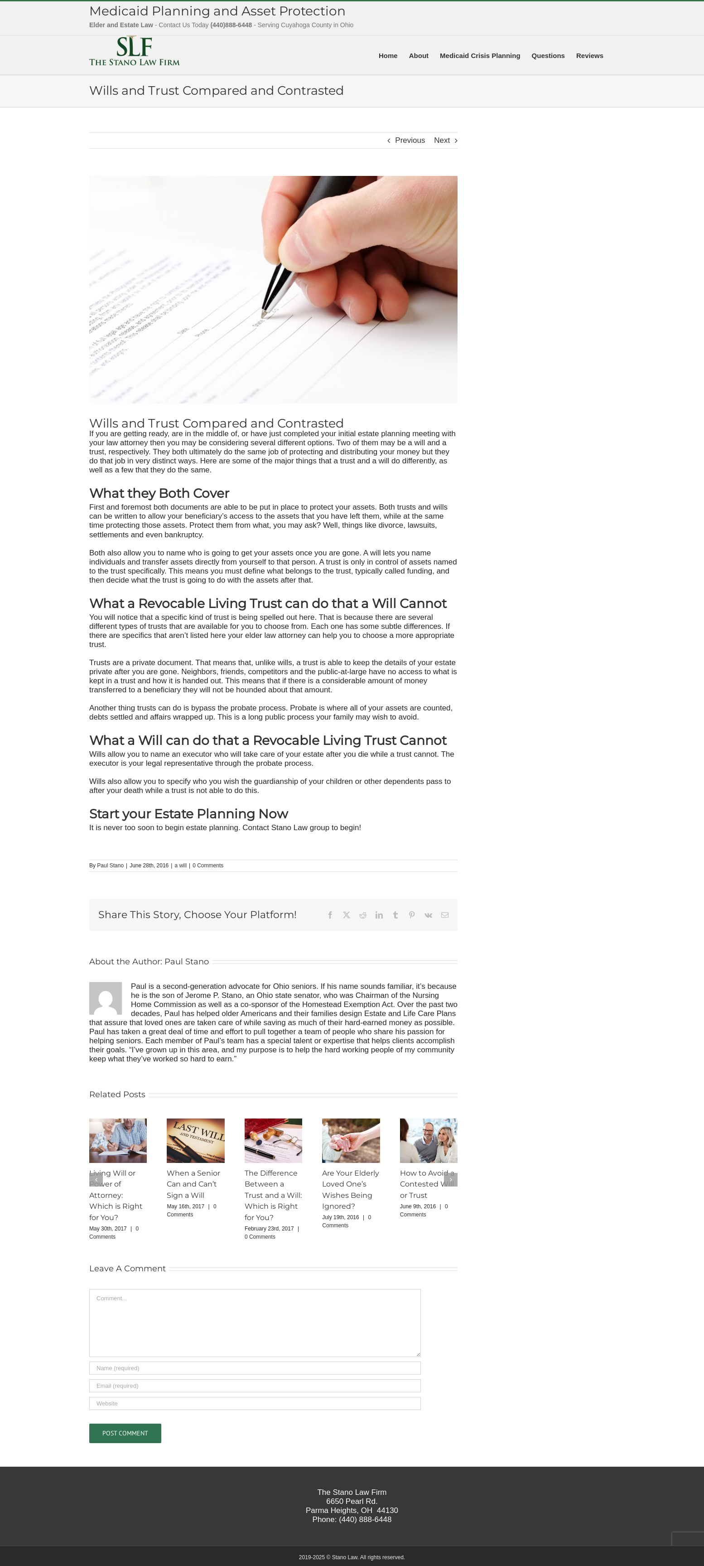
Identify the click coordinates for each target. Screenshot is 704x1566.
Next (442, 140)
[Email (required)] (255, 1385)
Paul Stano (110, 865)
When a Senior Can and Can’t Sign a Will (193, 1184)
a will (180, 865)
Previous (410, 140)
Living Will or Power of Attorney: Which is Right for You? (116, 1195)
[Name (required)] (255, 1368)
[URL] (255, 1403)
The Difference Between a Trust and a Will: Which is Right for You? (273, 1195)
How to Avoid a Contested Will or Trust (427, 1184)
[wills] (273, 290)
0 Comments (208, 865)
